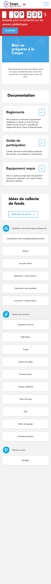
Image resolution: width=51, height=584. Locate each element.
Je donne (10, 30)
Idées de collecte (23, 214)
